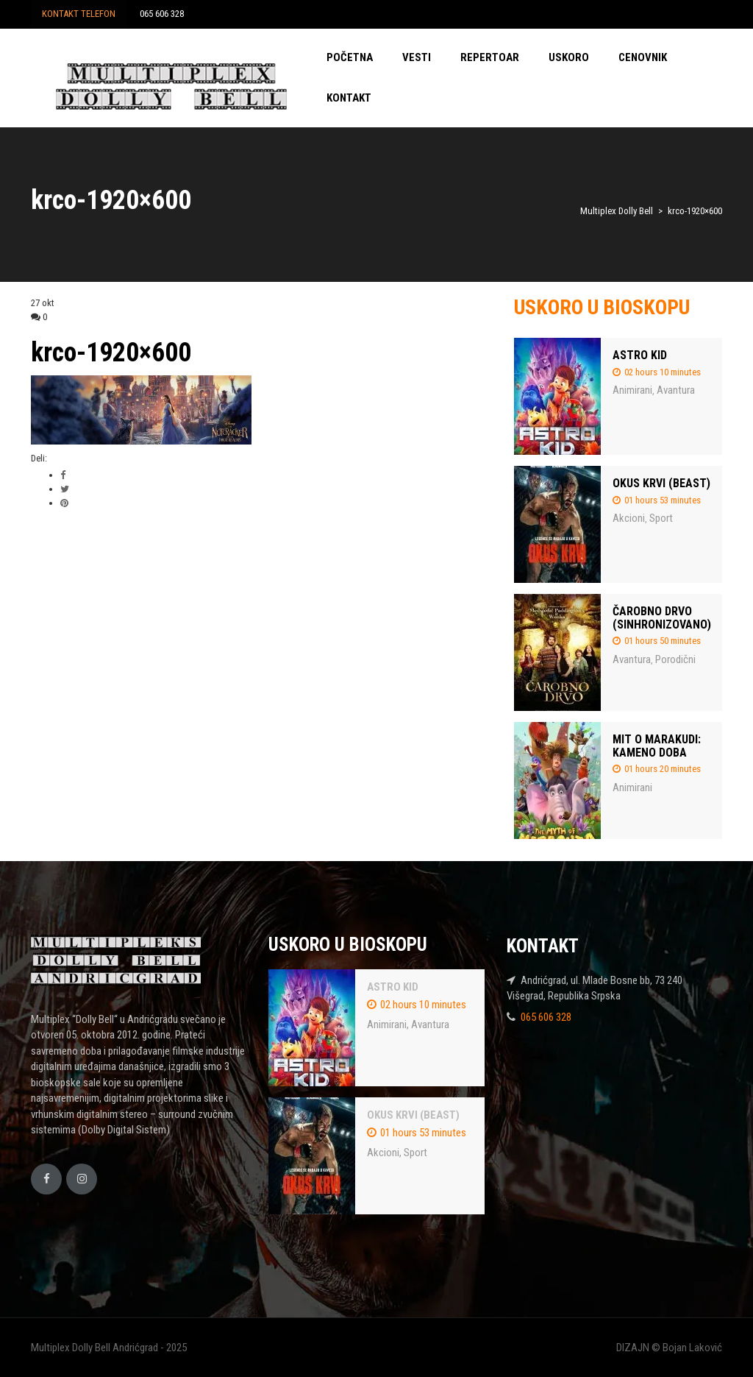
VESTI (416, 57)
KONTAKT (348, 98)
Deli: (39, 458)
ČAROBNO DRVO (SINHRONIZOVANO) (662, 617)
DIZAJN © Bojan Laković (669, 1347)
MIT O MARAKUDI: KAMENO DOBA (657, 746)
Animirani (632, 390)
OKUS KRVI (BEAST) (661, 483)
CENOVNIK (642, 57)
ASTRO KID (640, 355)
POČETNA (349, 57)
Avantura (676, 390)
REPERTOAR (489, 57)
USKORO (569, 57)
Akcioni (629, 518)
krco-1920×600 (111, 352)
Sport (661, 518)
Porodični (675, 659)
